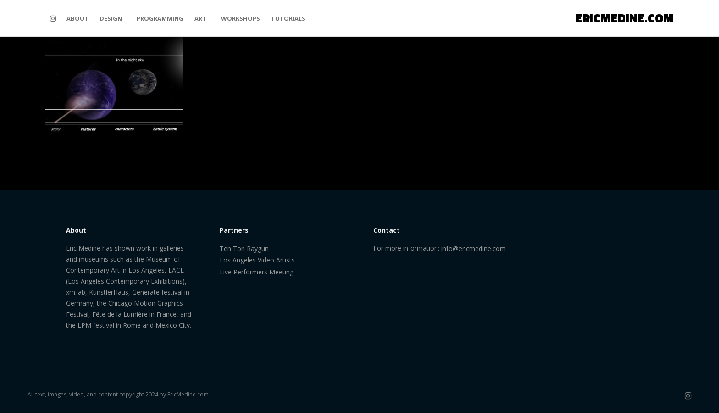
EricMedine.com (188, 394)
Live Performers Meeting (256, 272)
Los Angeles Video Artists (257, 260)
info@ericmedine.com (473, 248)
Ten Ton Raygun (244, 248)
